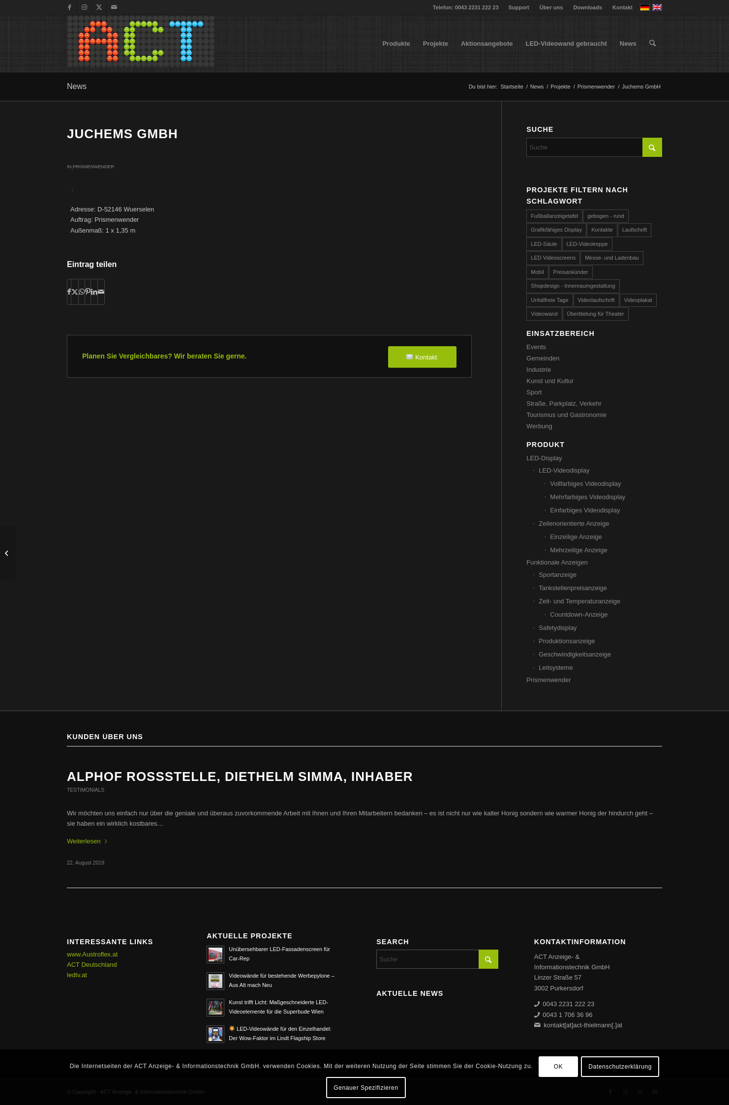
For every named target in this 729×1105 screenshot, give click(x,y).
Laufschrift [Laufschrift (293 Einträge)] (634, 230)
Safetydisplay (558, 627)
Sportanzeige (558, 574)
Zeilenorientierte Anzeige (574, 523)
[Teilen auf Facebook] (69, 291)
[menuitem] (519, 7)
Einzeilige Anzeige (576, 536)
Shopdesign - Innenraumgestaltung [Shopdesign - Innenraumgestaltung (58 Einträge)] (573, 286)
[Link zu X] (99, 7)
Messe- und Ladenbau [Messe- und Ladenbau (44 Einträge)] (611, 258)
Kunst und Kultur (550, 381)
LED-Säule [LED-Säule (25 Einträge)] (544, 244)
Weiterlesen (87, 841)
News (77, 86)
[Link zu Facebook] (69, 7)
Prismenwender (93, 166)
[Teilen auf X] (74, 291)
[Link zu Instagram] (84, 7)
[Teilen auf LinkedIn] (94, 291)
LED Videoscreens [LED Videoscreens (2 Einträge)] (553, 258)
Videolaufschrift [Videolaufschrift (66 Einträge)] (596, 300)
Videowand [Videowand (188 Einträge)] (544, 314)
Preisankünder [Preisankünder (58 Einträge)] (570, 272)
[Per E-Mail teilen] (101, 291)
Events (536, 347)
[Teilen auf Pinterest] (88, 291)
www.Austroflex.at (92, 954)
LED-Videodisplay (564, 470)
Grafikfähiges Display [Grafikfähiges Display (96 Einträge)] (556, 230)
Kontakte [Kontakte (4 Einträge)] (601, 230)
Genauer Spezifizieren (366, 1087)
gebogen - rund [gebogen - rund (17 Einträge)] (605, 216)
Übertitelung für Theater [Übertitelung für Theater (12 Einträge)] (595, 314)
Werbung (539, 426)
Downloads (587, 7)
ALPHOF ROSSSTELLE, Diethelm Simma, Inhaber (240, 776)
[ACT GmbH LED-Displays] (140, 43)
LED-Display (544, 458)
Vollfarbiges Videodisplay (585, 483)
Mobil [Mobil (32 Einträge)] (537, 272)
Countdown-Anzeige (579, 614)
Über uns (551, 7)
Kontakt (622, 7)
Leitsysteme (556, 667)
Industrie (538, 369)
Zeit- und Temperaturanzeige (579, 601)
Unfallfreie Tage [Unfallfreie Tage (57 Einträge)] (549, 300)
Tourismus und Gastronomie (566, 414)
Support (519, 7)
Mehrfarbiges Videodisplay (587, 497)
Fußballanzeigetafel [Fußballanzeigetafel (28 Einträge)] (554, 216)
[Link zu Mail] (114, 7)
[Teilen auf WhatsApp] (82, 291)
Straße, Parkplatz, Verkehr (563, 403)
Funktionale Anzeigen (556, 562)
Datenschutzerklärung (620, 1066)
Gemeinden (542, 358)
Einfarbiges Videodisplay (585, 510)
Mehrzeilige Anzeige (578, 550)
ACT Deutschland (92, 964)
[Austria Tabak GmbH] (7, 553)
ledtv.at (77, 975)
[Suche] (652, 43)
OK (558, 1066)
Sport (534, 392)
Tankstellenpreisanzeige (573, 588)
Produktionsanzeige (567, 641)
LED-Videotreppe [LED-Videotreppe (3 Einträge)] (587, 244)
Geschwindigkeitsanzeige (575, 654)
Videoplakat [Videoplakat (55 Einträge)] (638, 300)
